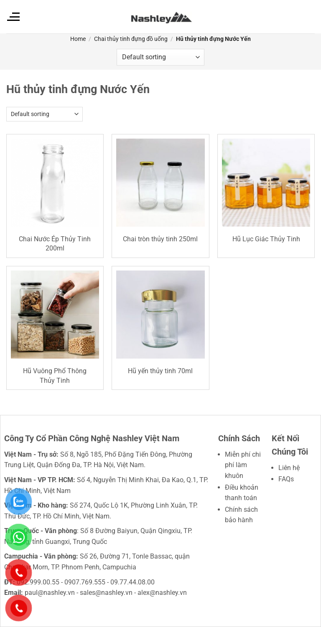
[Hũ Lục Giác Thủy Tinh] (266, 183)
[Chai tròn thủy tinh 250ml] (160, 183)
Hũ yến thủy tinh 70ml (160, 371)
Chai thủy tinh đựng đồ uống (131, 38)
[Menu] (13, 17)
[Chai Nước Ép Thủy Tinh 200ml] (55, 183)
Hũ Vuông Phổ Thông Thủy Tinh (55, 375)
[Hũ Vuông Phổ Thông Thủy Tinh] (55, 315)
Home (78, 38)
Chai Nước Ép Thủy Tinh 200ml (55, 243)
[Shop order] (160, 57)
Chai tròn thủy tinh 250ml (160, 239)
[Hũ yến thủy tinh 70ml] (160, 315)
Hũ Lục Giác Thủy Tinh (266, 239)
